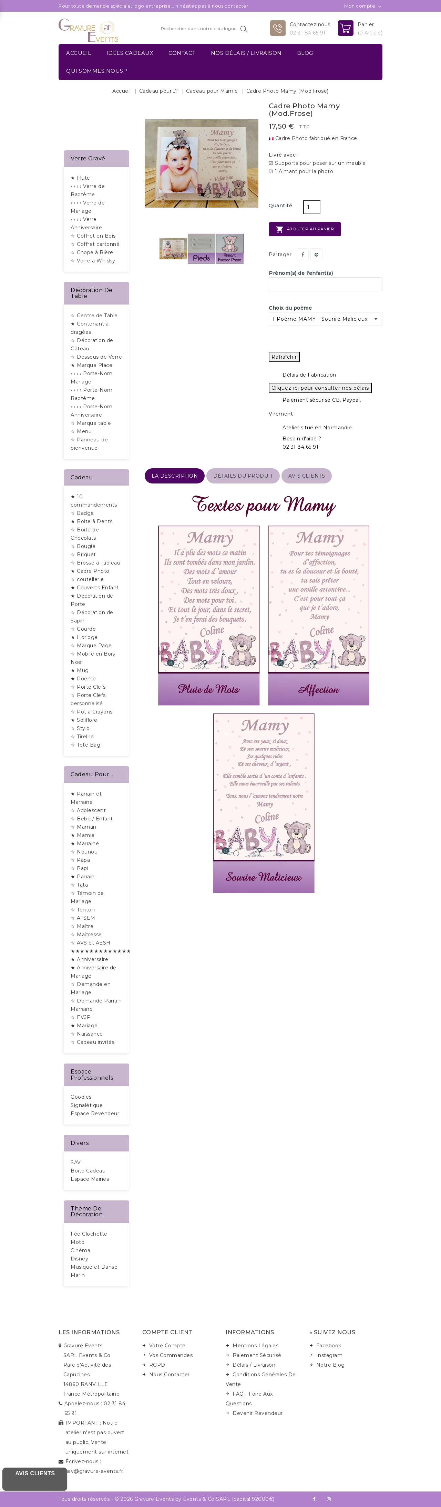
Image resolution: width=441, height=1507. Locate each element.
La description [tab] (175, 476)
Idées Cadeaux (130, 53)
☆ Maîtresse (86, 934)
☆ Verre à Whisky (93, 261)
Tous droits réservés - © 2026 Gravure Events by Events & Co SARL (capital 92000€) (167, 1499)
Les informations (89, 1332)
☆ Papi (79, 868)
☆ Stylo (80, 728)
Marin (78, 1275)
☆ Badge (82, 513)
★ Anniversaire (89, 959)
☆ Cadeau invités (92, 1042)
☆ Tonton (83, 910)
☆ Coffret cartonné (95, 244)
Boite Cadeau (88, 1171)
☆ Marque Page (91, 645)
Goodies (81, 1097)
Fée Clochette (89, 1234)
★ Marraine (85, 843)
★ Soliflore (84, 720)
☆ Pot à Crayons (92, 712)
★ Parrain (83, 877)
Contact (182, 53)
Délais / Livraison (254, 1365)
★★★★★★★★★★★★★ (101, 951)
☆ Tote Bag (85, 745)
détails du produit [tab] (243, 476)
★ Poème (83, 679)
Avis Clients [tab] (306, 476)
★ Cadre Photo (90, 571)
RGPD (157, 1365)
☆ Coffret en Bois (93, 236)
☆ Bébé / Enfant (92, 819)
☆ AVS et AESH (91, 943)
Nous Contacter (169, 1374)
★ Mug (80, 670)
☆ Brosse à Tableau (95, 563)
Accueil (78, 53)
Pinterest (316, 254)
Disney (79, 1259)
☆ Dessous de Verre (96, 357)
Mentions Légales (255, 1346)
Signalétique (87, 1105)
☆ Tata (79, 885)
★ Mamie (83, 835)
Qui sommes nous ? (97, 71)
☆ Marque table (91, 423)
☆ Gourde (83, 629)
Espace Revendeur (95, 1113)
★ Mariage (84, 1025)
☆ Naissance (87, 1034)
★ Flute (80, 178)
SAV (76, 1162)
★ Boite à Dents (92, 521)
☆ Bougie (83, 546)
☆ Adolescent (88, 810)
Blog (305, 53)
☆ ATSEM (83, 918)
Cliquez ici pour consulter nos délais (320, 388)
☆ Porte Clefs (88, 687)
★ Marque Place (91, 365)
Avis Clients (35, 1473)
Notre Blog (330, 1365)
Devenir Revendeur (258, 1413)
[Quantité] (311, 207)
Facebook (328, 1346)
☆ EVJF (80, 1017)
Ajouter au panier (305, 229)
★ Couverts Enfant (95, 588)
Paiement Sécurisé (257, 1355)
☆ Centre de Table (94, 315)
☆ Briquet (83, 554)
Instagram (329, 1355)
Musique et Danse (94, 1267)
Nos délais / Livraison (246, 53)
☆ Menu (81, 431)
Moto (77, 1242)
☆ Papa (80, 860)
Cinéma (80, 1250)
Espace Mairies (90, 1179)
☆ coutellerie (87, 579)
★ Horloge (84, 637)
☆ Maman (83, 827)
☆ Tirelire (82, 736)
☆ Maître (82, 926)
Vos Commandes (171, 1355)
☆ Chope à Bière (92, 252)
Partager (303, 254)
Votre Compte (167, 1346)
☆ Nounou (84, 852)
